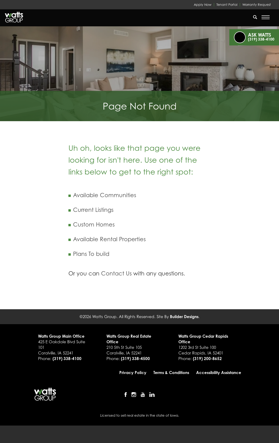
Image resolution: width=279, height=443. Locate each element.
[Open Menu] (265, 17)
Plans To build (91, 254)
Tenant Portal (226, 5)
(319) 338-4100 (67, 358)
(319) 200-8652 (207, 358)
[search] (255, 17)
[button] (255, 20)
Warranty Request (256, 5)
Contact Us (116, 273)
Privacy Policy (132, 372)
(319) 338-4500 (135, 358)
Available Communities (104, 195)
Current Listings (93, 209)
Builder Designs (184, 316)
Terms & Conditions (171, 372)
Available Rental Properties (109, 239)
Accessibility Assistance (218, 372)
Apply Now (203, 5)
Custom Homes (94, 224)
